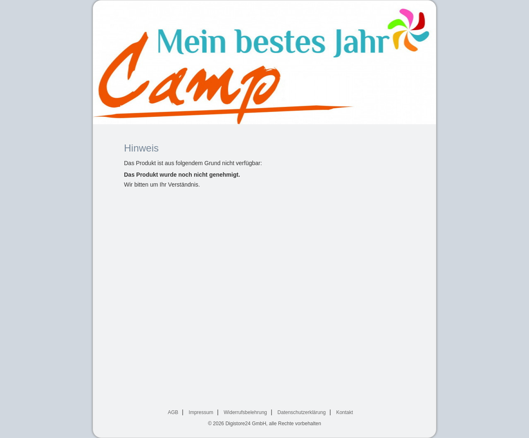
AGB (173, 412)
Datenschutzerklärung (301, 412)
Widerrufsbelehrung (245, 412)
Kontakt (344, 412)
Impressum (201, 412)
